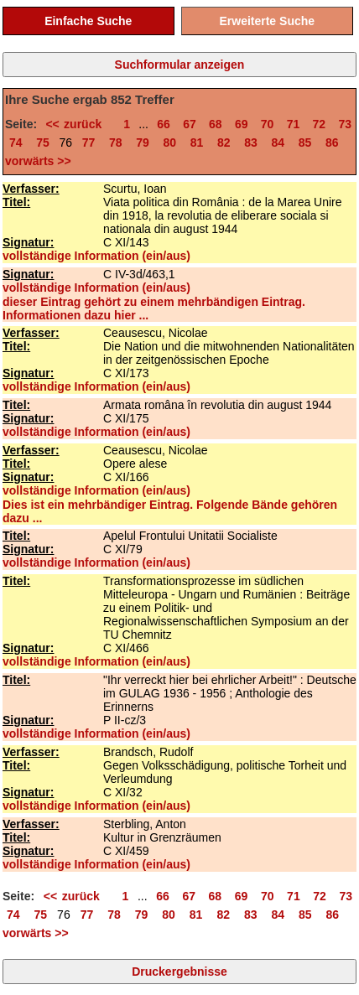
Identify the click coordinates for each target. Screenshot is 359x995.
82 (224, 142)
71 (293, 124)
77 (89, 142)
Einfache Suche (88, 21)
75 (42, 142)
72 (319, 124)
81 (197, 142)
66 (163, 124)
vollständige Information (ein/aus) (96, 255)
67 (189, 124)
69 (241, 124)
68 (215, 124)
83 (251, 142)
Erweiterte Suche (267, 21)
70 (267, 124)
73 (344, 124)
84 (277, 142)
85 (305, 142)
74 (16, 142)
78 (115, 142)
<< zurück (77, 124)
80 (169, 142)
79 (142, 142)
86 (332, 142)
